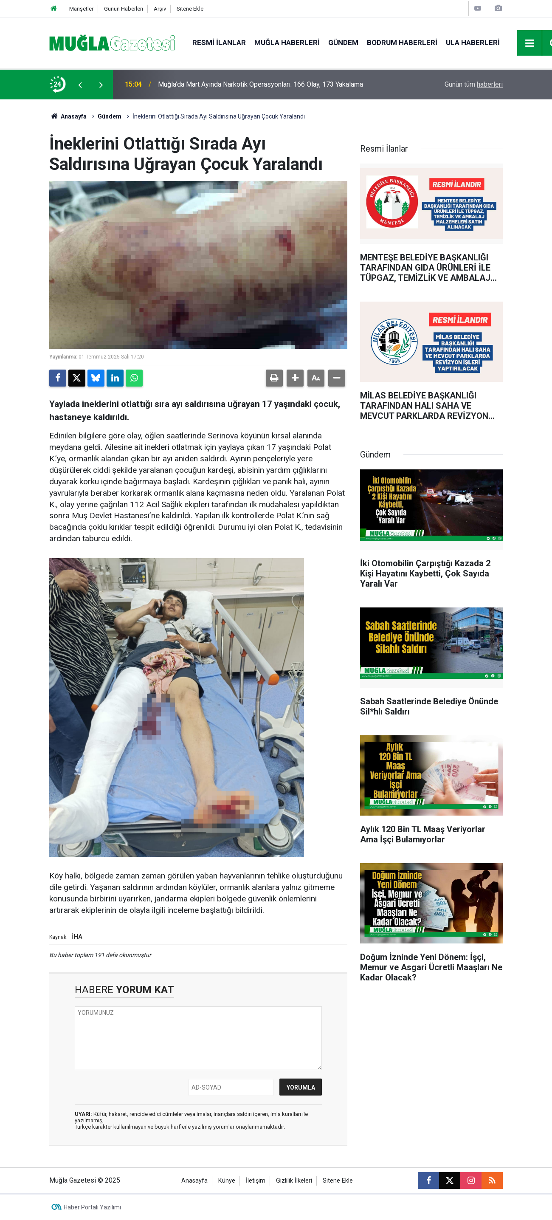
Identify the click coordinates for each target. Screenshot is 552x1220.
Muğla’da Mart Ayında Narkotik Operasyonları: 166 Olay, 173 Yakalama (260, 84)
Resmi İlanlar (219, 42)
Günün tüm (474, 84)
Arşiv (160, 9)
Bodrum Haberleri (402, 42)
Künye (226, 1180)
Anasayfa (68, 116)
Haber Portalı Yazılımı (92, 1207)
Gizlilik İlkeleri (294, 1180)
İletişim (255, 1180)
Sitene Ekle (190, 9)
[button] (295, 378)
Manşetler (81, 9)
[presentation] (79, 84)
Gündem (343, 42)
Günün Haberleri (123, 9)
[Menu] (530, 43)
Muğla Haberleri (287, 42)
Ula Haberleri (473, 42)
